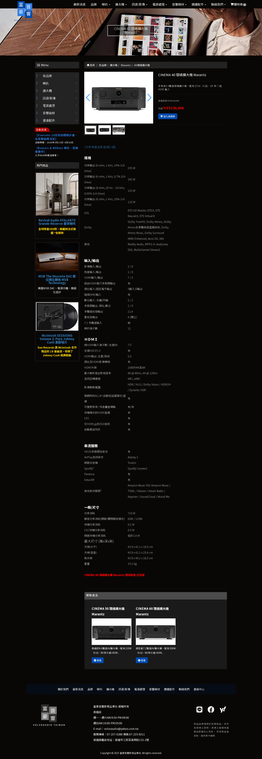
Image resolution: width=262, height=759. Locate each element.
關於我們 (63, 689)
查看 (97, 660)
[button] (149, 97)
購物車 (238, 4)
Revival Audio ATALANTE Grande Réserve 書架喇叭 (57, 222)
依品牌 (47, 76)
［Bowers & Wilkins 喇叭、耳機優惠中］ (56, 150)
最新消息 (79, 4)
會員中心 (199, 689)
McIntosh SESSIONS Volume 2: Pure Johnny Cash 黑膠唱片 (57, 338)
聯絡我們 (218, 4)
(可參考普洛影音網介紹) (100, 147)
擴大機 (121, 4)
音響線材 (179, 4)
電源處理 (159, 4)
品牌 (94, 4)
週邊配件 (199, 4)
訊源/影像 (139, 4)
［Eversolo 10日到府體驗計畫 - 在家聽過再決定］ (56, 137)
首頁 (91, 65)
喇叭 (106, 4)
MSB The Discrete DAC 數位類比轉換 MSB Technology (57, 279)
